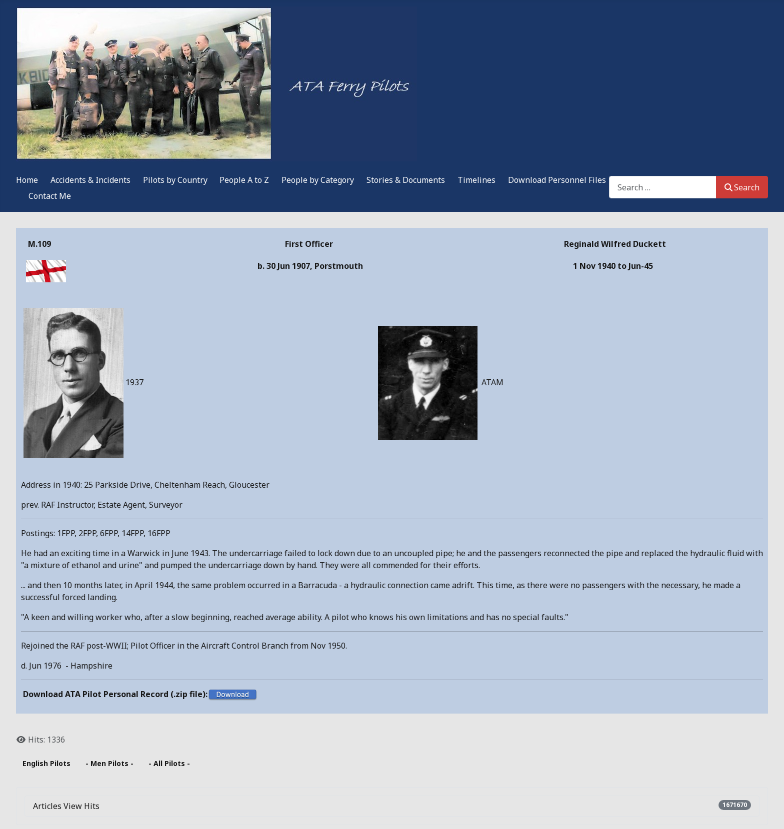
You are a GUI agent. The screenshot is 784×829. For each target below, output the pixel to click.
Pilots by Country (175, 179)
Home (27, 179)
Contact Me (49, 195)
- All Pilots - (169, 763)
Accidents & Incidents (90, 179)
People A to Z (244, 179)
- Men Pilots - (110, 763)
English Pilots (46, 763)
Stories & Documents (405, 179)
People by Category (318, 179)
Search (742, 187)
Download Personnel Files (557, 179)
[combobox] (662, 187)
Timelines (477, 179)
